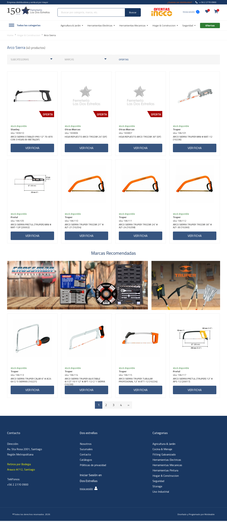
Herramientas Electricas (167, 460)
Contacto (85, 455)
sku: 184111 (125, 221)
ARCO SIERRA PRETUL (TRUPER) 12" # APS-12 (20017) (193, 381)
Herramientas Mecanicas (167, 466)
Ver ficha (32, 148)
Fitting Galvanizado (164, 455)
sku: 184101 (179, 133)
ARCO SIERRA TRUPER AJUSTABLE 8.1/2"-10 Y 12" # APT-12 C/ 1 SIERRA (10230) (85, 382)
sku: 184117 (179, 375)
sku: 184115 (125, 375)
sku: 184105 (17, 221)
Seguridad (158, 482)
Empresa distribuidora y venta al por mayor (27, 2)
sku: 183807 (125, 133)
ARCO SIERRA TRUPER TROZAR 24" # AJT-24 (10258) (138, 227)
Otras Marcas (73, 129)
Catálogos (86, 460)
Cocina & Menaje (162, 450)
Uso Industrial (161, 492)
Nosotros (86, 444)
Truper (177, 129)
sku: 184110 (71, 221)
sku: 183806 (71, 133)
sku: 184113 (17, 375)
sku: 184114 (71, 375)
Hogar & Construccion (166, 476)
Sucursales (86, 450)
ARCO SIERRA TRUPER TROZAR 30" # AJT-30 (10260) (192, 227)
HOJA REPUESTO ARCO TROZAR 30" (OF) (140, 137)
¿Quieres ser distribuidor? (179, 2)
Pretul (14, 217)
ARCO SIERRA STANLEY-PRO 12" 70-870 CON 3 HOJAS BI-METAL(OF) (32, 138)
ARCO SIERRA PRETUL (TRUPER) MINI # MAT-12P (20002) (31, 227)
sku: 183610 (17, 133)
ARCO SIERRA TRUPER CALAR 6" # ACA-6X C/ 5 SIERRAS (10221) (31, 381)
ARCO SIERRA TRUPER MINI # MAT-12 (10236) (192, 138)
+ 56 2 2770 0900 (205, 2)
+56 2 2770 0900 (17, 485)
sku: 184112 (179, 221)
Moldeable (209, 515)
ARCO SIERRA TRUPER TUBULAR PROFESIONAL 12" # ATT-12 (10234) (138, 381)
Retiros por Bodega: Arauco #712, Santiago (21, 468)
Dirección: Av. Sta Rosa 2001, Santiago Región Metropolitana (24, 450)
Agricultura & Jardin (164, 444)
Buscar (132, 12)
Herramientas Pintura (165, 471)
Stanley (15, 129)
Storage (157, 487)
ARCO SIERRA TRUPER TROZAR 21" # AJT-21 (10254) (84, 227)
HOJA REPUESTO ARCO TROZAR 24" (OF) (86, 137)
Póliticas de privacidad (93, 466)
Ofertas (124, 59)
